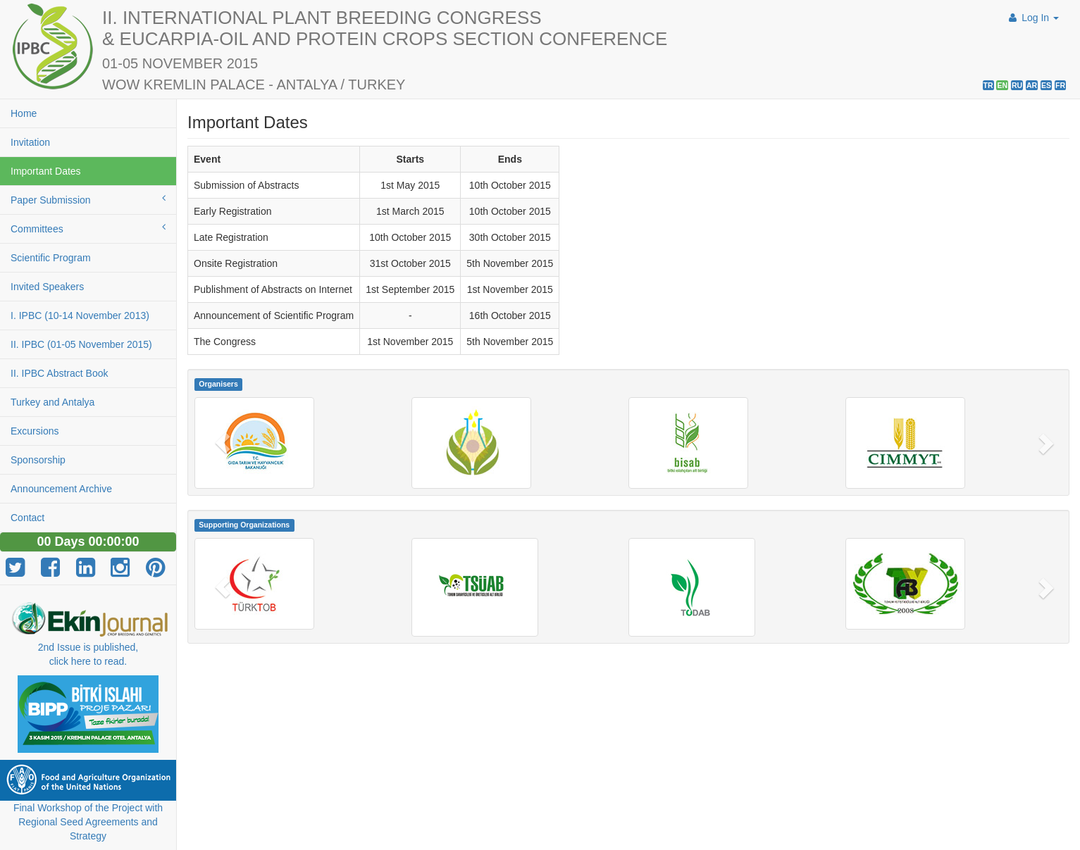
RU (1017, 85)
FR (1060, 85)
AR (1031, 85)
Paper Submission (88, 199)
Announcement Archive (61, 488)
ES (1046, 85)
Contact (27, 517)
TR (988, 85)
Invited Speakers (47, 286)
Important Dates (46, 171)
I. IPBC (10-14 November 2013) (80, 315)
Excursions (34, 431)
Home (24, 113)
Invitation (30, 142)
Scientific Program (51, 257)
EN (1002, 85)
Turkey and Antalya (52, 402)
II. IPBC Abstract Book (59, 373)
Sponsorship (38, 459)
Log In (1032, 17)
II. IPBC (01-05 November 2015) (81, 344)
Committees (88, 228)
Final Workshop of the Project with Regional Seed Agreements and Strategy (88, 822)
